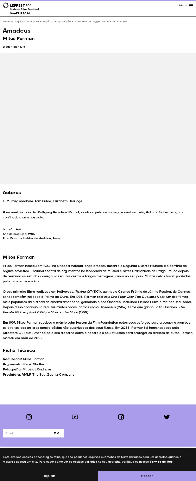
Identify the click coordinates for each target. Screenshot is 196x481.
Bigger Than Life (102, 21)
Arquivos (20, 21)
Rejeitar (49, 476)
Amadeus (121, 21)
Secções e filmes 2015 (74, 21)
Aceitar (147, 476)
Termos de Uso (161, 462)
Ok (56, 433)
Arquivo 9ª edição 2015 (43, 21)
